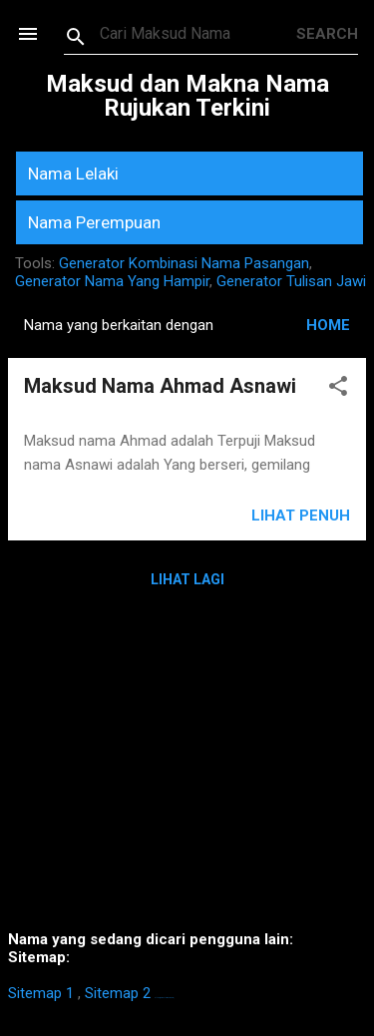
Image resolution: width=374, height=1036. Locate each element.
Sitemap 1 (41, 993)
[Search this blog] (198, 34)
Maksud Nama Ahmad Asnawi (160, 386)
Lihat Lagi (187, 579)
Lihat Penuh (300, 515)
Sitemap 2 (118, 993)
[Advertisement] (187, 774)
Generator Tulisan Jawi (291, 281)
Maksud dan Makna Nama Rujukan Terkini (187, 96)
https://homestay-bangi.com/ (164, 997)
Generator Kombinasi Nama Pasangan (184, 263)
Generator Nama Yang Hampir (112, 281)
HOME (328, 325)
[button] (338, 389)
